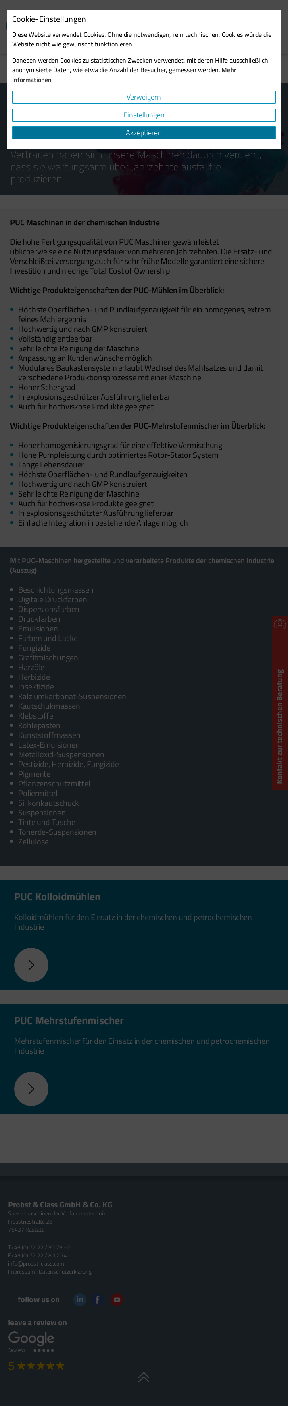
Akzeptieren (144, 132)
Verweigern (144, 97)
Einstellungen (144, 114)
